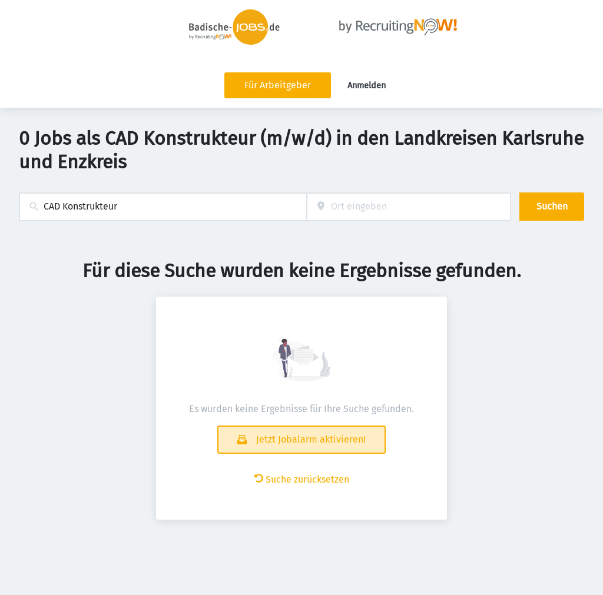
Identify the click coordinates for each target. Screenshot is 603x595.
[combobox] (163, 206)
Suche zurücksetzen (301, 479)
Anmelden (366, 86)
